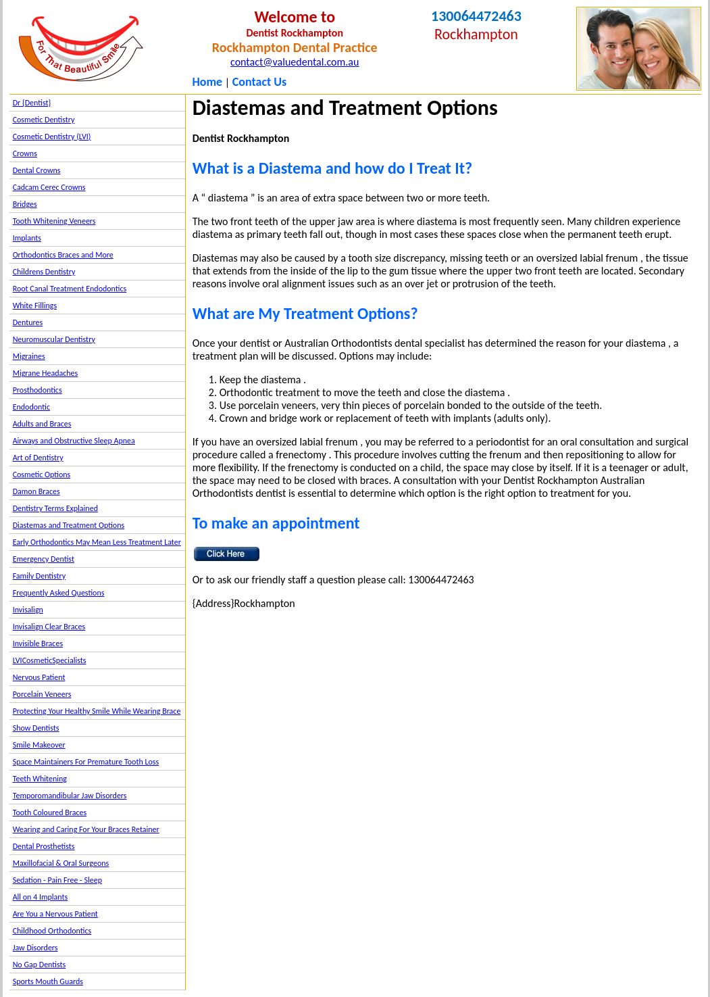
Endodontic (31, 407)
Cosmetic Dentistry (44, 119)
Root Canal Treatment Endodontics (70, 288)
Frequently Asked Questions (59, 593)
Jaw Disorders (35, 947)
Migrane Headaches (45, 373)
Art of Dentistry (38, 457)
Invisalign (28, 609)
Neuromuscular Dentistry (54, 339)
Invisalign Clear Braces (49, 626)
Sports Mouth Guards (48, 981)
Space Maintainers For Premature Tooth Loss (86, 762)
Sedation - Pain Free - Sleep (57, 880)
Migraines (29, 356)
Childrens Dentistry (44, 271)
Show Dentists (36, 728)
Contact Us (259, 81)
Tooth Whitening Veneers (54, 221)
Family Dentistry (39, 576)
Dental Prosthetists (44, 846)
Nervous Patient (39, 677)
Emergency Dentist (43, 559)
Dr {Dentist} (32, 102)
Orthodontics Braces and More (63, 255)
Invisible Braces (38, 643)
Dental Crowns (37, 170)
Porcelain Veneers (42, 694)
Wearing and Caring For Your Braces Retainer (86, 829)
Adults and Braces (42, 424)
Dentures (28, 322)
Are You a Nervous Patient (55, 914)
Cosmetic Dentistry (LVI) (52, 136)
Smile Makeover (39, 745)
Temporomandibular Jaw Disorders (70, 795)
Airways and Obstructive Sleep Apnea (74, 440)
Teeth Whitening (40, 778)
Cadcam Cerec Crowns (49, 187)
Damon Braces (36, 491)
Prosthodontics (37, 390)
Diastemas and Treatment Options (69, 525)
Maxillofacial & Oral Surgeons (61, 863)
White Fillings (35, 305)
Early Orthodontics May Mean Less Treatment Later (97, 542)
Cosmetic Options (42, 474)
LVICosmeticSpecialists (49, 660)
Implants (27, 238)
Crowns (25, 153)
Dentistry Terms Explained (55, 508)
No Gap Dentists (39, 964)
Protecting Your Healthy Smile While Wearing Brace (97, 711)
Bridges (25, 204)
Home (207, 81)
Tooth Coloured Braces (50, 812)
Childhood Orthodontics (52, 930)
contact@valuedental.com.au (294, 61)
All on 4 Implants (40, 897)
